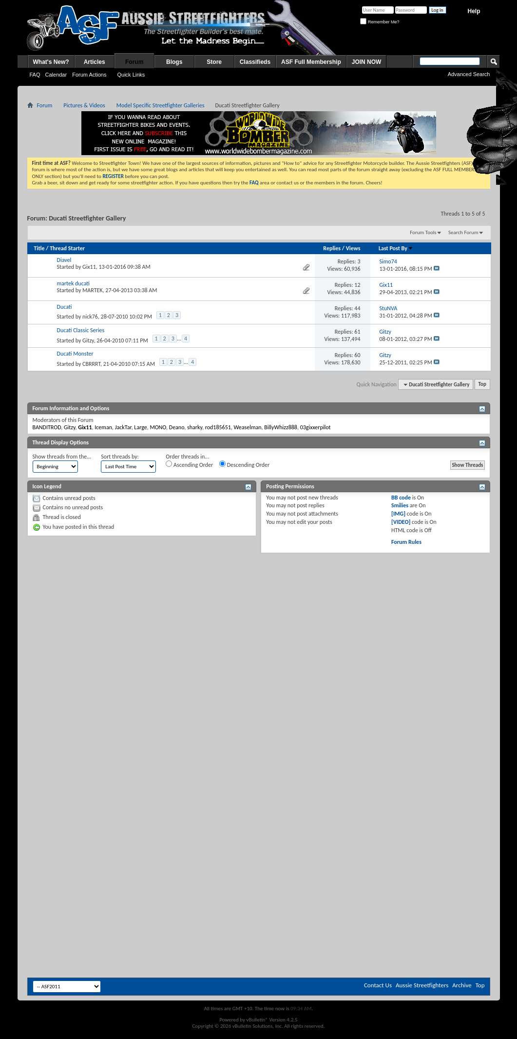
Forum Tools (423, 232)
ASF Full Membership (311, 62)
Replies (332, 248)
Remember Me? (379, 22)
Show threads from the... (62, 456)
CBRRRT (91, 363)
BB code (401, 497)
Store (214, 62)
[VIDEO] (400, 522)
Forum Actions (89, 75)
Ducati (64, 306)
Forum (134, 62)
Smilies (399, 505)
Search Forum (463, 232)
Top (482, 384)
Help (473, 11)
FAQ (35, 75)
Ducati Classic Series (81, 330)
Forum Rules (406, 542)
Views (353, 248)
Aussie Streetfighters (422, 985)
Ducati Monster (75, 353)
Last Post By (396, 248)
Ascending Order (189, 464)
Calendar (56, 75)
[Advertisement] (258, 628)
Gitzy (88, 340)
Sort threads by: (119, 456)
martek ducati (73, 283)
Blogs (174, 62)
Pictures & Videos (84, 105)
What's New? (51, 62)
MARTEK (92, 290)
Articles (94, 62)
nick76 (90, 316)
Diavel (64, 260)
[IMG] (398, 513)
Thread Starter (67, 248)
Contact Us (378, 985)
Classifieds (255, 62)
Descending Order (244, 464)
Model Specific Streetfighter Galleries (160, 105)
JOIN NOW (367, 62)
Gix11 (89, 266)
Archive (461, 985)
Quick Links (131, 75)
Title (39, 248)
